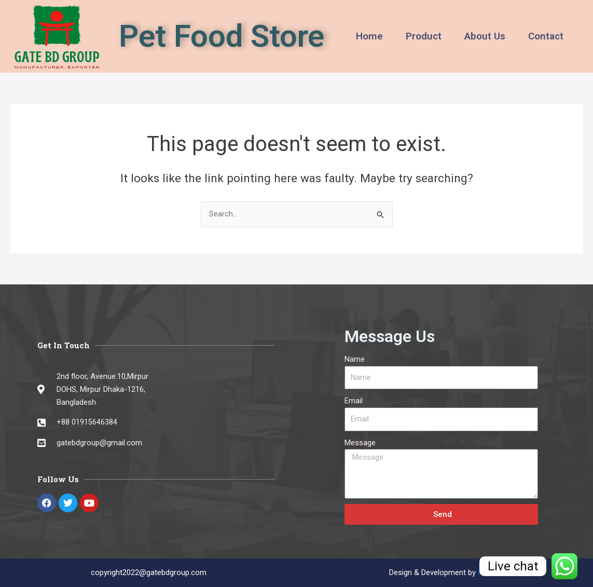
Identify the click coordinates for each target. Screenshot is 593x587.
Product (424, 36)
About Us (484, 36)
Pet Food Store (221, 36)
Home (369, 36)
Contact (545, 36)
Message (360, 442)
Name (354, 359)
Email (353, 401)
